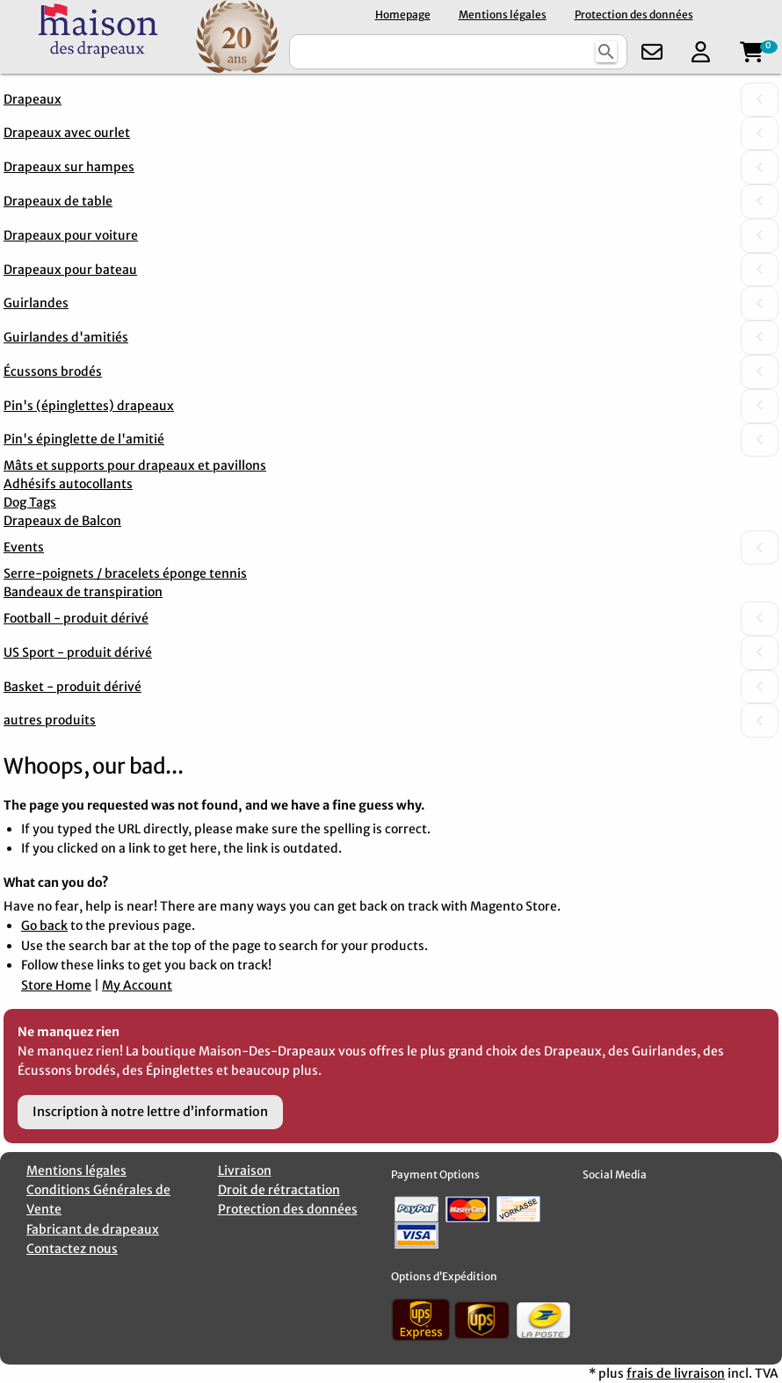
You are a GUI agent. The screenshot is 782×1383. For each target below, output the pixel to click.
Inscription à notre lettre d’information (150, 1112)
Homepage (403, 14)
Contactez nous (72, 1249)
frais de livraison (675, 1373)
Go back (44, 925)
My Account (137, 985)
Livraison (245, 1170)
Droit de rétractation (279, 1190)
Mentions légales (503, 14)
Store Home (56, 985)
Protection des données (634, 14)
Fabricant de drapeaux (92, 1229)
